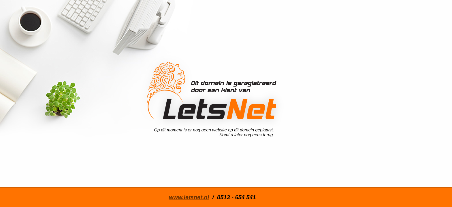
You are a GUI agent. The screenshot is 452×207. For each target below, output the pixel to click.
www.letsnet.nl (189, 197)
